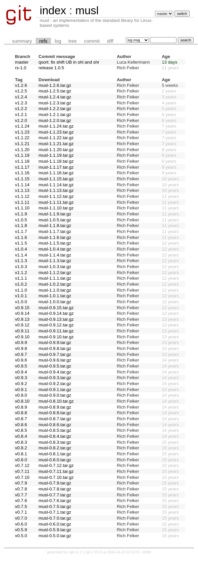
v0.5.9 (21, 529)
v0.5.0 (21, 535)
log (58, 41)
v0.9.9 (21, 342)
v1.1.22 (22, 137)
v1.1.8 (21, 225)
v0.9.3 (21, 377)
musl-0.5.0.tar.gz (54, 535)
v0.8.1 (21, 453)
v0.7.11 (22, 471)
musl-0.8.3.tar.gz (54, 442)
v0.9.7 (21, 354)
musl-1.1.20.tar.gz (56, 149)
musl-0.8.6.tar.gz (54, 424)
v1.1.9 (21, 213)
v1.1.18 (22, 161)
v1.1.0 (21, 290)
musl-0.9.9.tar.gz (54, 342)
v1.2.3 (21, 102)
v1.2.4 (21, 96)
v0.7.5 (21, 506)
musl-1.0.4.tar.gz (54, 249)
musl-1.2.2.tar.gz (54, 108)
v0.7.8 (21, 488)
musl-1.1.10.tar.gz (56, 207)
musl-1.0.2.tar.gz (54, 284)
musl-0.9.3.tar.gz (54, 377)
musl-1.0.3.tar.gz (54, 266)
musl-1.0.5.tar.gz (54, 219)
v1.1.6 (21, 237)
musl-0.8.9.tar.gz (54, 407)
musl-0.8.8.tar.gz (54, 412)
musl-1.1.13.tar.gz (56, 190)
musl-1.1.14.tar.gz (56, 184)
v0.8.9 (21, 407)
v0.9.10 (22, 336)
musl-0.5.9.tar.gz (54, 529)
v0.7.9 (21, 482)
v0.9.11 (22, 330)
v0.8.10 (22, 401)
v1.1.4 (21, 255)
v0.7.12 (22, 465)
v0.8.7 (21, 418)
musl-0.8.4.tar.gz (54, 436)
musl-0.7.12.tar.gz (56, 465)
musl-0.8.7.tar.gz (54, 418)
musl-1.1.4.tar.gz (54, 255)
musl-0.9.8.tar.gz (54, 348)
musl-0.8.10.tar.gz (56, 401)
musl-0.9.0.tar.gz (54, 395)
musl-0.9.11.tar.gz (56, 330)
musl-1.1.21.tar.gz (56, 143)
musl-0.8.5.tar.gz (54, 430)
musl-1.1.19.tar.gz (56, 155)
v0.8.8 (21, 412)
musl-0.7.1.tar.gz (54, 512)
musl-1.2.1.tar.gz (54, 114)
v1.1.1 (21, 278)
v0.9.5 (21, 366)
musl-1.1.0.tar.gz (54, 290)
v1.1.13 (22, 190)
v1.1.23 (22, 132)
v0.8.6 (21, 424)
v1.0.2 (21, 284)
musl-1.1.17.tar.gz (56, 167)
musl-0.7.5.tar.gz (54, 506)
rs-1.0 (20, 67)
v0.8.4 (21, 436)
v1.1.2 (21, 272)
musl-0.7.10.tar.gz (56, 477)
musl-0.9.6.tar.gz (54, 360)
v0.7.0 (21, 518)
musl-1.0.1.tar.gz (54, 295)
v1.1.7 (21, 231)
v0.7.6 (21, 500)
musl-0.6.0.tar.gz (54, 524)
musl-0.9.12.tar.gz (56, 324)
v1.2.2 (21, 108)
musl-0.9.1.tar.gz (54, 389)
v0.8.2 (21, 447)
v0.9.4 (21, 371)
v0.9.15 (22, 307)
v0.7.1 (21, 512)
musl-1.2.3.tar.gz (54, 102)
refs (43, 41)
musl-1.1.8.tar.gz (54, 225)
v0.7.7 (21, 494)
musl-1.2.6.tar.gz (54, 85)
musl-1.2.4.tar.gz (54, 96)
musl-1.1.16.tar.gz (56, 172)
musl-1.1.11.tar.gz (56, 202)
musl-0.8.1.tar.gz (54, 453)
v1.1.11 (22, 202)
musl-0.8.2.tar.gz (54, 447)
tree (73, 41)
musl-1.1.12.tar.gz (56, 196)
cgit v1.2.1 (77, 552)
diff (110, 41)
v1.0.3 (21, 266)
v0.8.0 (21, 459)
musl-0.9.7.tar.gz (54, 354)
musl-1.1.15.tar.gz (56, 178)
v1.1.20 (22, 149)
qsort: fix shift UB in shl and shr (68, 62)
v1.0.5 (21, 219)
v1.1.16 (22, 172)
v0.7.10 (22, 477)
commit (92, 41)
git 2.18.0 (94, 552)
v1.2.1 (21, 114)
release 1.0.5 (51, 67)
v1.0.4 (21, 249)
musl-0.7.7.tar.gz (54, 494)
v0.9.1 (21, 389)
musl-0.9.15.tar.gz (56, 307)
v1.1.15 (22, 178)
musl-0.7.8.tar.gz (54, 488)
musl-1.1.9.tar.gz (54, 213)
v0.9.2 (21, 383)
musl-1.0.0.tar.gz (54, 301)
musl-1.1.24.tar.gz (56, 126)
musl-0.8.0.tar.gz (54, 459)
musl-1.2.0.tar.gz (54, 120)
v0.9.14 (22, 313)
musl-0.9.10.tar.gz (56, 336)
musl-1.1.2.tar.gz (54, 272)
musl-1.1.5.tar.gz (54, 243)
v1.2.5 (21, 90)
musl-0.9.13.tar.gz (56, 319)
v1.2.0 (21, 120)
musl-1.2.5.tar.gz (54, 90)
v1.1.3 (21, 260)
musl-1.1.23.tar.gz (56, 132)
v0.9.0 (21, 395)
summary (22, 41)
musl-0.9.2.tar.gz (54, 383)
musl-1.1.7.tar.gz (54, 231)
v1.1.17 (22, 167)
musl (86, 10)
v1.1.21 (22, 143)
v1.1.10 (22, 207)
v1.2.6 (21, 85)
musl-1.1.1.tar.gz (54, 278)
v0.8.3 (21, 442)
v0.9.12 (22, 324)
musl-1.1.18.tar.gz (56, 161)
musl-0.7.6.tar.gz (54, 500)
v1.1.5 (21, 243)
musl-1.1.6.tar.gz (54, 237)
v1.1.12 (22, 196)
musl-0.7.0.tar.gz (54, 518)
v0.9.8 (21, 348)
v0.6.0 (21, 524)
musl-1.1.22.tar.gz (56, 137)
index (53, 10)
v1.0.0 (21, 301)
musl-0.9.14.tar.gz (56, 313)
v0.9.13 (22, 319)
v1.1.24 (22, 126)
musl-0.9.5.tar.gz (54, 366)
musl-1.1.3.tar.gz (54, 260)
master (21, 62)
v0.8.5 (21, 430)
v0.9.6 (21, 360)
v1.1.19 (22, 155)
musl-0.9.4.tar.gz (54, 371)
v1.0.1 (21, 295)
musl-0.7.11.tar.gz (56, 471)
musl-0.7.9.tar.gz (54, 482)
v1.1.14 (22, 184)
